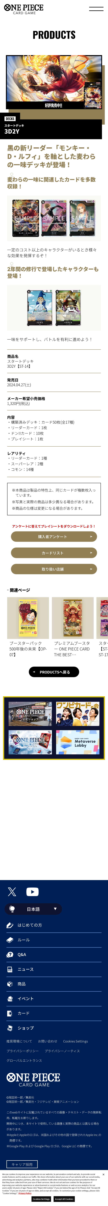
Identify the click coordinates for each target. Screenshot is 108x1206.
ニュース (26, 969)
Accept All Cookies (64, 1199)
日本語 (33, 909)
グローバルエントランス (24, 1060)
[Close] (103, 1174)
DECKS (10, 118)
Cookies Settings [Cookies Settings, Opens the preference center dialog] (41, 1199)
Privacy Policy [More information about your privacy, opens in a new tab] (25, 1193)
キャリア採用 (22, 1164)
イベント (26, 998)
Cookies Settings (75, 1041)
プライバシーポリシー (22, 1051)
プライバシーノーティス (62, 1051)
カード (24, 1013)
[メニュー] (96, 10)
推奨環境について (19, 1041)
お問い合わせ (47, 1041)
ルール (24, 939)
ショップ (26, 1028)
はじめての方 (30, 925)
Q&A (22, 954)
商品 (22, 984)
